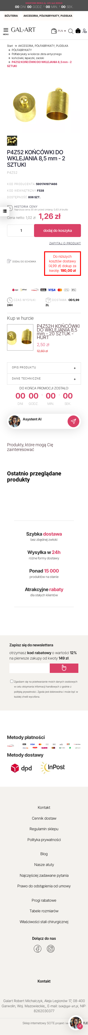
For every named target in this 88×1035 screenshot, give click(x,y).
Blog (44, 853)
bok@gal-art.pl (68, 1006)
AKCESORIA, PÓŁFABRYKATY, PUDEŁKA (47, 15)
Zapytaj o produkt (65, 243)
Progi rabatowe (44, 900)
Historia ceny (26, 206)
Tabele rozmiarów (44, 911)
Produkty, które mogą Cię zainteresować (30, 447)
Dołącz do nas (44, 938)
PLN (62, 30)
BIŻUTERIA (11, 15)
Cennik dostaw (44, 818)
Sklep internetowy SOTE (39, 1023)
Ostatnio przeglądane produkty (34, 476)
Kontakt (44, 807)
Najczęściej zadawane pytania (44, 875)
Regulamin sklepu (44, 828)
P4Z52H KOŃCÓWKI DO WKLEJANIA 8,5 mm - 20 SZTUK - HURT (58, 331)
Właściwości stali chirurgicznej (44, 921)
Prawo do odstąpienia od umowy (44, 886)
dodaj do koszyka (57, 230)
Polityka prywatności (44, 839)
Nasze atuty (44, 864)
